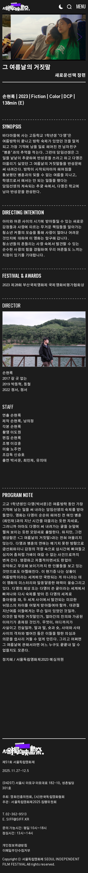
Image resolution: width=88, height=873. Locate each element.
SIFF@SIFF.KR (17, 819)
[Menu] (79, 6)
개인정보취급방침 (14, 845)
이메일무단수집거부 (16, 850)
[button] (79, 37)
